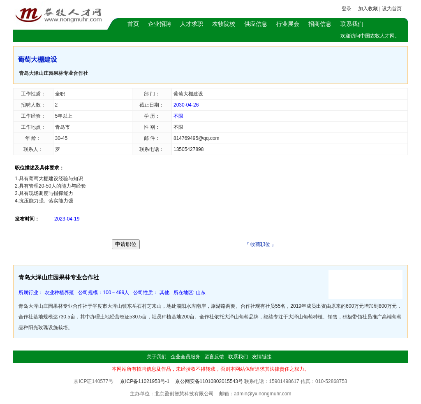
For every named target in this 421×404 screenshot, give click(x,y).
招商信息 (319, 24)
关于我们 (157, 357)
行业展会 (287, 24)
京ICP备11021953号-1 (144, 381)
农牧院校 (223, 24)
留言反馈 (214, 357)
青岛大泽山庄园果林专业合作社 (53, 73)
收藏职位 (260, 244)
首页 (133, 24)
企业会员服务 (185, 357)
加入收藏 (368, 9)
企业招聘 (159, 24)
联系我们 (351, 24)
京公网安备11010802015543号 (209, 381)
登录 (347, 9)
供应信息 (255, 24)
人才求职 (191, 24)
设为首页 (392, 9)
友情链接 (262, 357)
